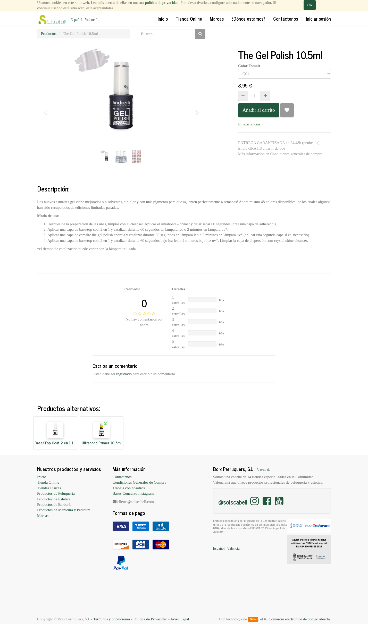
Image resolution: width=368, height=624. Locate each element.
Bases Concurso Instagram (133, 493)
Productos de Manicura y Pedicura (63, 510)
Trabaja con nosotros (129, 488)
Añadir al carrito (258, 110)
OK (310, 5)
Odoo (253, 619)
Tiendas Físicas (49, 488)
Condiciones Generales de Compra (139, 482)
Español (76, 20)
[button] (47, 109)
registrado (124, 374)
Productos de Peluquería (56, 493)
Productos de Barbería (54, 504)
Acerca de (264, 469)
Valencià (91, 20)
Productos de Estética (53, 499)
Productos (48, 33)
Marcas (42, 516)
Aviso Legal (179, 619)
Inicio (41, 477)
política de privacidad (162, 3)
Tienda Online (48, 482)
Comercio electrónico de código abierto (299, 619)
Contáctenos (122, 477)
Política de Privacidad (150, 619)
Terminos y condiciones (111, 619)
